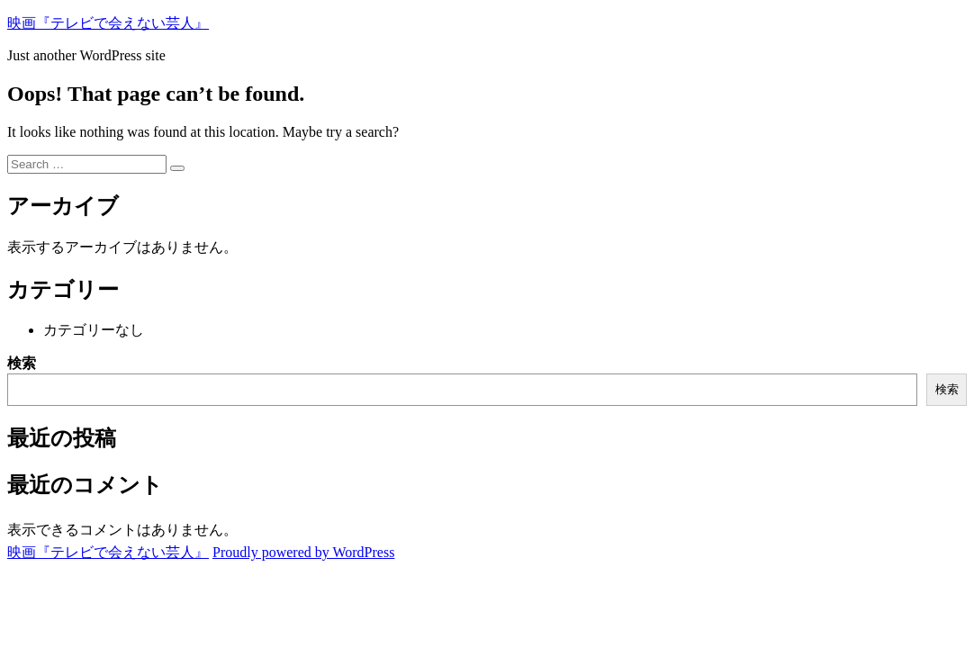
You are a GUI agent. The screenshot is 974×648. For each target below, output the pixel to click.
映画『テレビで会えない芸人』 (108, 23)
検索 (21, 363)
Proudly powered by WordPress (303, 552)
